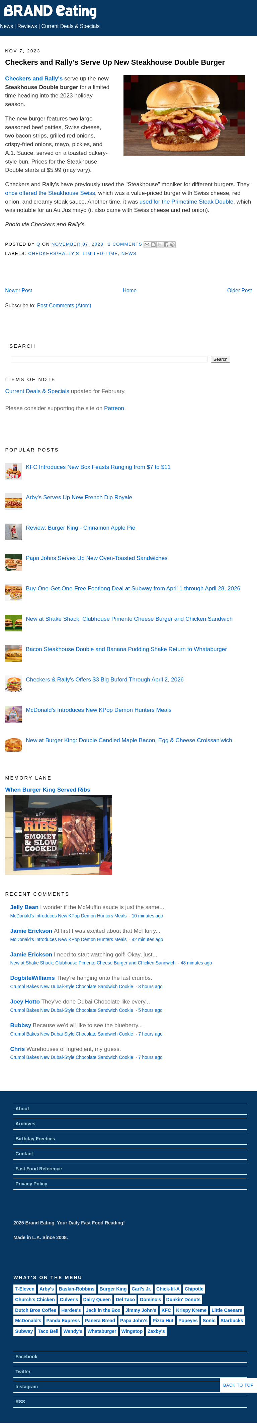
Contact (24, 1153)
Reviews (27, 26)
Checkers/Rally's (53, 253)
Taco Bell (48, 1331)
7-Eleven (24, 1289)
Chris (17, 1049)
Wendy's (72, 1331)
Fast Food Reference (38, 1168)
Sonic (209, 1320)
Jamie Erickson (31, 930)
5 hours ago (150, 1010)
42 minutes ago (147, 939)
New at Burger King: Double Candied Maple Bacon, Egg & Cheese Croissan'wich (129, 740)
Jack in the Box (103, 1310)
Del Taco (125, 1299)
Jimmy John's (141, 1310)
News (6, 26)
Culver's (69, 1299)
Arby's (46, 1289)
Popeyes (188, 1320)
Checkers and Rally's (34, 78)
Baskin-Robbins (77, 1289)
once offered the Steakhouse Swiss (50, 193)
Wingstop (132, 1331)
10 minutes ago (147, 915)
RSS (20, 1401)
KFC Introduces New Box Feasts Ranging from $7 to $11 (98, 467)
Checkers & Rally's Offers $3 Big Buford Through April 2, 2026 (105, 679)
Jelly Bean (24, 907)
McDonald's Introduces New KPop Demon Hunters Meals (98, 709)
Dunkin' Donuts (183, 1299)
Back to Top (238, 1385)
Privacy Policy (31, 1183)
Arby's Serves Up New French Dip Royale (79, 497)
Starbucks (232, 1320)
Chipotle (194, 1289)
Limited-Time (100, 253)
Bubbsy (20, 1025)
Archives (25, 1123)
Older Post (239, 290)
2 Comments (125, 244)
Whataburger (101, 1331)
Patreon (114, 408)
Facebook (26, 1356)
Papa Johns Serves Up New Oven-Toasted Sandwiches (96, 558)
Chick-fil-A (168, 1289)
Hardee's (71, 1310)
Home (130, 290)
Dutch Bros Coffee (35, 1310)
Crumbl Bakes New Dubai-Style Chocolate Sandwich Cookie (72, 986)
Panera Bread (100, 1320)
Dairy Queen (97, 1299)
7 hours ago (150, 1034)
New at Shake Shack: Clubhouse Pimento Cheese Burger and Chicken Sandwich (129, 618)
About (22, 1108)
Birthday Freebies (35, 1138)
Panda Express (63, 1320)
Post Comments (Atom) (64, 305)
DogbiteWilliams (32, 977)
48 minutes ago (196, 962)
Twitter (22, 1371)
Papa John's (134, 1320)
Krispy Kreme (191, 1310)
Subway (24, 1331)
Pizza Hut (163, 1320)
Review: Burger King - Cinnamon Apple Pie (80, 527)
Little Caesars (226, 1310)
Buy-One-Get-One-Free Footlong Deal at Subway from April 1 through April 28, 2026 (133, 588)
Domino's (150, 1299)
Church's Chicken (35, 1299)
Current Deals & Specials (70, 26)
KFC (166, 1310)
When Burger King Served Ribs (47, 789)
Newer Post (18, 290)
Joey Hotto (25, 1001)
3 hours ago (150, 986)
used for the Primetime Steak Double (186, 201)
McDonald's (28, 1320)
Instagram (26, 1386)
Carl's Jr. (141, 1289)
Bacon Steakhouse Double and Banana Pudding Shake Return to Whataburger (126, 649)
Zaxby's (156, 1331)
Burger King (113, 1289)
